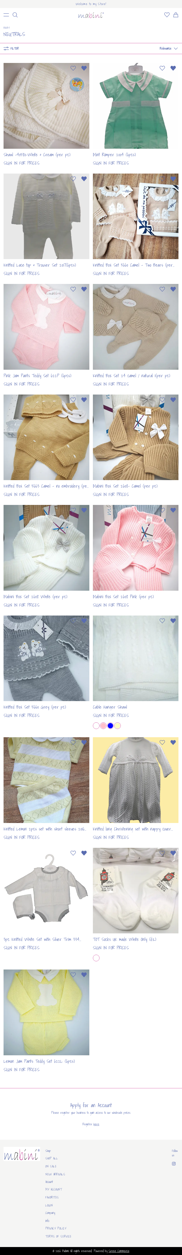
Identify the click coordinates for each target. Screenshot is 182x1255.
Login (49, 1205)
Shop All (51, 1158)
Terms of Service (58, 1236)
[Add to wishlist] (73, 68)
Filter (11, 48)
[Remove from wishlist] (84, 68)
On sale (51, 1166)
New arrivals (55, 1174)
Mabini (65, 1251)
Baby (7, 28)
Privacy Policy (56, 1228)
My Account (53, 1189)
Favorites (52, 1197)
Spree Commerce (119, 1251)
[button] (167, 48)
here (96, 1124)
